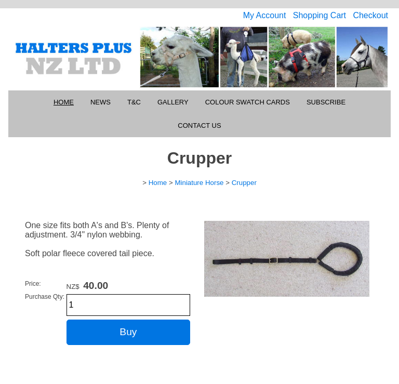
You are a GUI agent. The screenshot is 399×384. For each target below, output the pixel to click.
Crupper (244, 183)
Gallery (173, 102)
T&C (134, 102)
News (100, 102)
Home (64, 102)
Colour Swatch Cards (247, 102)
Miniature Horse (199, 183)
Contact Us (199, 125)
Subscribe (326, 102)
